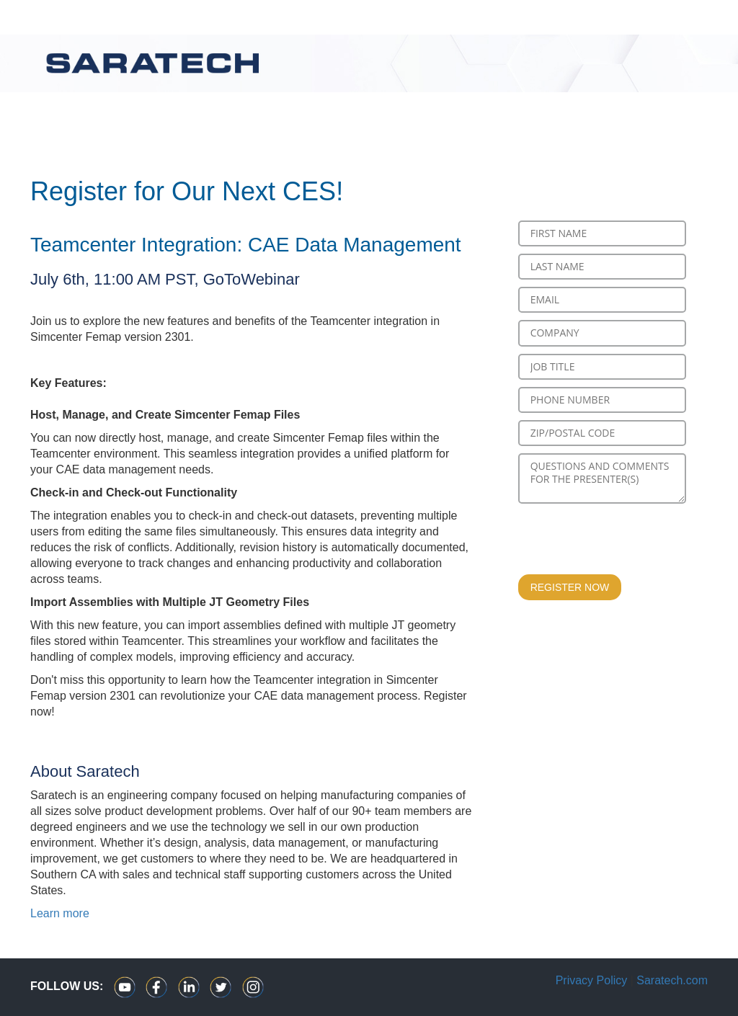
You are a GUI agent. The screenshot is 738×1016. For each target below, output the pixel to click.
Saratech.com (672, 980)
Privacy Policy (592, 980)
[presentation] (627, 539)
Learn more (59, 913)
